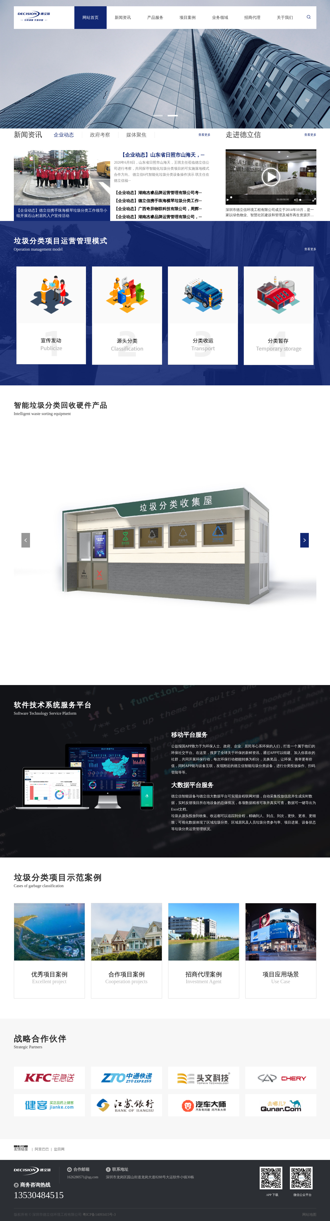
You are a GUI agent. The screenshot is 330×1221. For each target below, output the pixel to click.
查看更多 (204, 135)
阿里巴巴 (42, 1149)
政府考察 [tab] (100, 135)
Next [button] (304, 540)
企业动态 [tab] (64, 135)
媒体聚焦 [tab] (136, 135)
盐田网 (59, 1149)
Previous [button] (25, 540)
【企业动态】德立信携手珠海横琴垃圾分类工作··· (158, 201)
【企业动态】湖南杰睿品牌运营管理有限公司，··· (158, 217)
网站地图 (309, 1214)
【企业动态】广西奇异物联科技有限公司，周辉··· (158, 209)
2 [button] (173, 115)
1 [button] (158, 115)
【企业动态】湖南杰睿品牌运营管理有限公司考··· (158, 193)
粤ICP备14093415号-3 (99, 1214)
